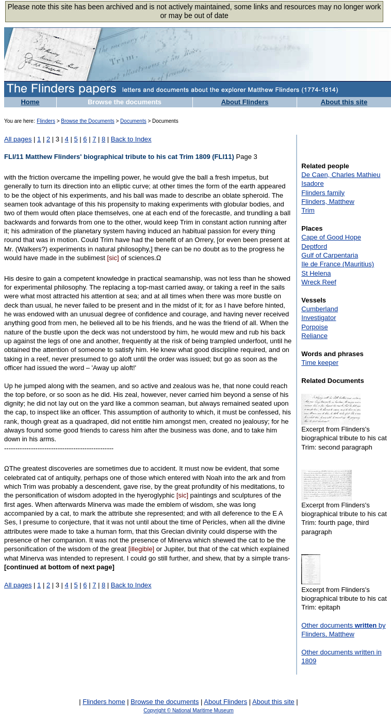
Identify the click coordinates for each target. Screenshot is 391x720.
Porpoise (314, 327)
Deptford (314, 246)
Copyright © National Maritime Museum (188, 710)
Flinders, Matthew (327, 201)
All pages (17, 139)
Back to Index (131, 139)
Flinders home (104, 702)
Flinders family (323, 193)
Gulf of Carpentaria (329, 255)
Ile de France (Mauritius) (337, 264)
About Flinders (245, 102)
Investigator (318, 318)
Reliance (314, 336)
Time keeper (319, 362)
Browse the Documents (87, 121)
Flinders (46, 121)
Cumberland (319, 309)
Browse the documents (124, 102)
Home (30, 102)
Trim (308, 210)
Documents (133, 121)
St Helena (316, 273)
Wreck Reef (318, 282)
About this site (344, 102)
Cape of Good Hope (331, 237)
